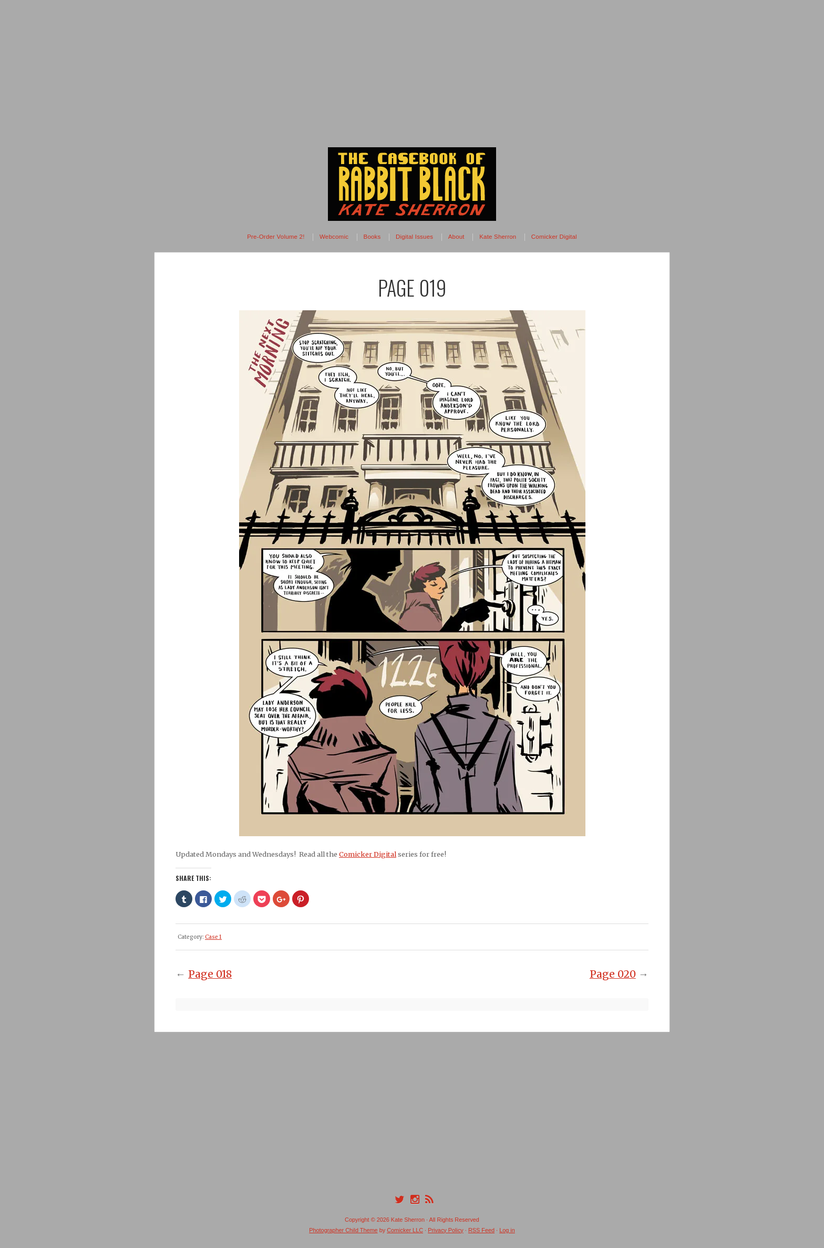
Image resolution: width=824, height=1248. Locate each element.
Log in (507, 1230)
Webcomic (334, 237)
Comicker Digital (554, 237)
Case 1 (213, 937)
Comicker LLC (405, 1230)
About (456, 237)
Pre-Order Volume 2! (275, 237)
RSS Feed (481, 1230)
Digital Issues (414, 237)
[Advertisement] (412, 73)
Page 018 (210, 974)
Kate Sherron (497, 237)
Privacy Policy (446, 1230)
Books (372, 237)
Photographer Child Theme (343, 1230)
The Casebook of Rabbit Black (412, 184)
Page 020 (613, 974)
